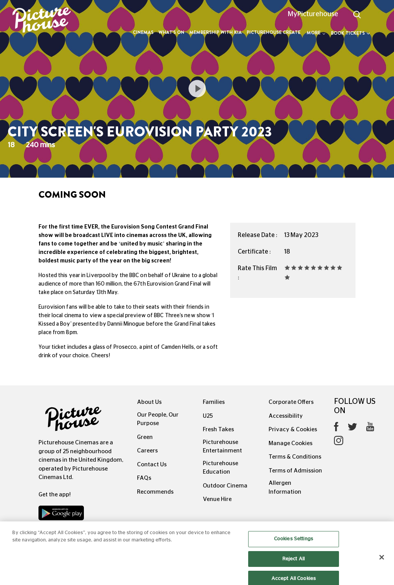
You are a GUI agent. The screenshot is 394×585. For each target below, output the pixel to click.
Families (214, 402)
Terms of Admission (295, 471)
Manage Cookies (290, 443)
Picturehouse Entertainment (222, 446)
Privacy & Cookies (293, 429)
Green (145, 437)
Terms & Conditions (295, 457)
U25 (208, 416)
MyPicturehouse (313, 14)
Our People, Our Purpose (158, 419)
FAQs (144, 478)
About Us (149, 402)
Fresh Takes (218, 429)
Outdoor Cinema (225, 486)
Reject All (293, 564)
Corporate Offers (291, 402)
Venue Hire (217, 499)
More (316, 32)
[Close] (381, 562)
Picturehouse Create (274, 32)
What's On (171, 32)
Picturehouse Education (220, 468)
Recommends (155, 492)
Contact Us (152, 464)
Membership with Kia (215, 32)
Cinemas (143, 32)
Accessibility (286, 416)
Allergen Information (285, 487)
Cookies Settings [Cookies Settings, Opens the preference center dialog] (293, 544)
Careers (147, 451)
